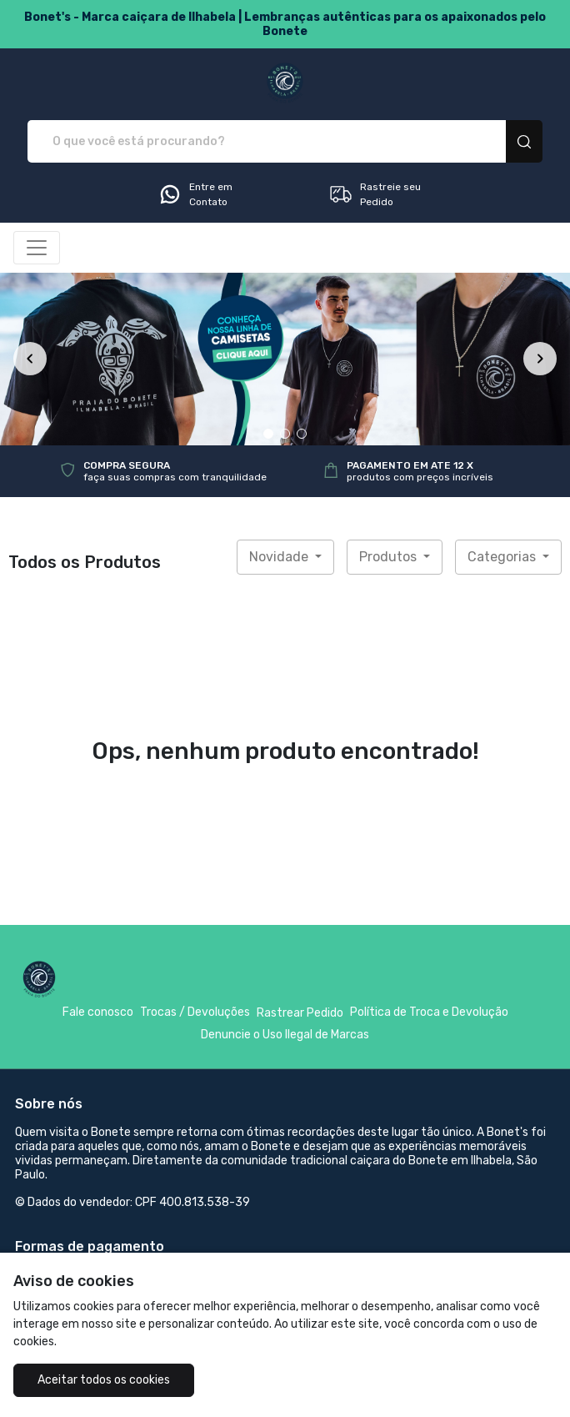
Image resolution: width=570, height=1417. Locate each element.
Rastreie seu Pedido (374, 194)
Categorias (503, 557)
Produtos (389, 557)
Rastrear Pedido (300, 1013)
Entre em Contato (195, 194)
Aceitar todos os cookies (104, 1380)
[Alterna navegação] (36, 247)
